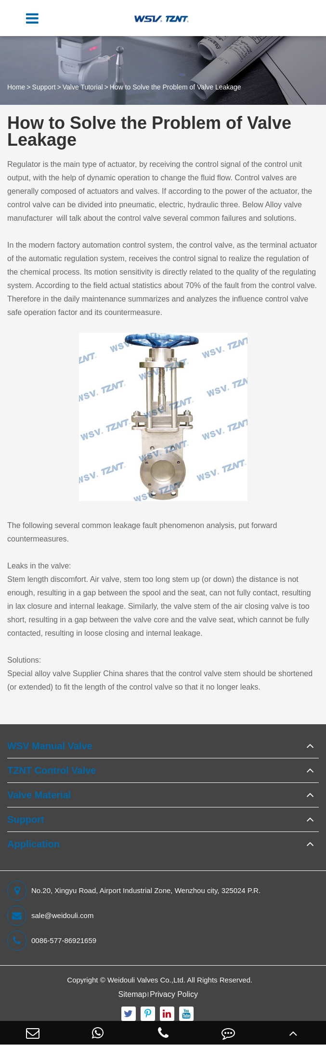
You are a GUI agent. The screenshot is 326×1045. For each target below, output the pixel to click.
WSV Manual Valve (49, 746)
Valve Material (39, 795)
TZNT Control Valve (51, 770)
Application (33, 844)
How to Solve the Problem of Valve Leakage (175, 87)
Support (44, 87)
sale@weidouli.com (50, 916)
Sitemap (132, 994)
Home (16, 87)
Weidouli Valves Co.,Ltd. (146, 980)
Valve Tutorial (83, 87)
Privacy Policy (174, 994)
